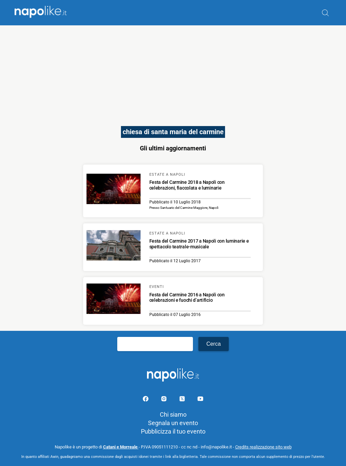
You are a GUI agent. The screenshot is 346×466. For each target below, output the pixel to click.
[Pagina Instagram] (164, 399)
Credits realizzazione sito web (263, 446)
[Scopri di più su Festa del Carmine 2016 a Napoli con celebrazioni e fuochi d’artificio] (113, 300)
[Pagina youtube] (200, 399)
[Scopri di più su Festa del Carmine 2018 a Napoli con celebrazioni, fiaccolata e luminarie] (113, 190)
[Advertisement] (173, 72)
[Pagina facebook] (146, 399)
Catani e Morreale (121, 446)
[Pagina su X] (183, 399)
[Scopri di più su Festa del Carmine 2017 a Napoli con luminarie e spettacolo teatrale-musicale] (113, 246)
